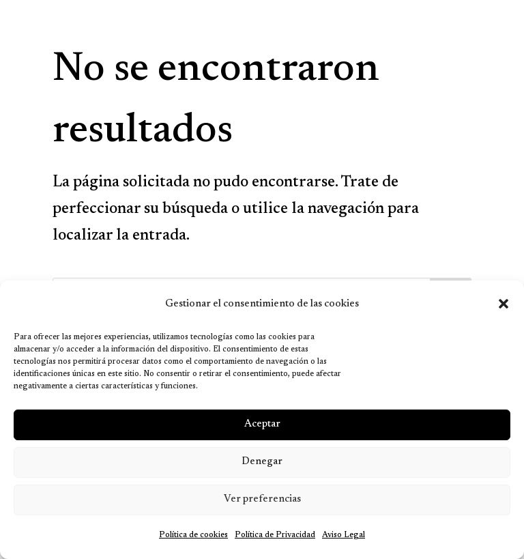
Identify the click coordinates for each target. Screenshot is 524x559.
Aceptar (262, 424)
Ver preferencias (262, 499)
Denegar (262, 462)
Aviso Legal (343, 535)
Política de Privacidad (275, 535)
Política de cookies (193, 535)
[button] (503, 304)
